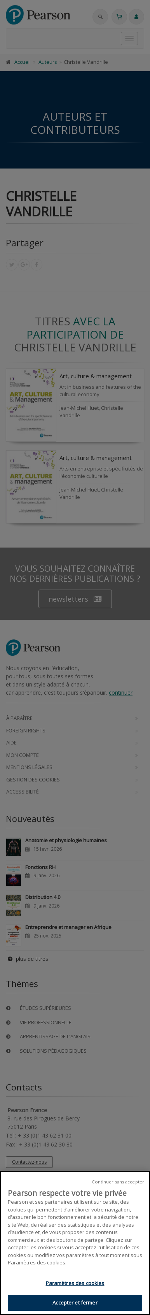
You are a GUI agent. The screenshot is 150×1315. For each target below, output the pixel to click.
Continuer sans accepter (118, 1182)
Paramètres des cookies (75, 1283)
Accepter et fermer (74, 1302)
